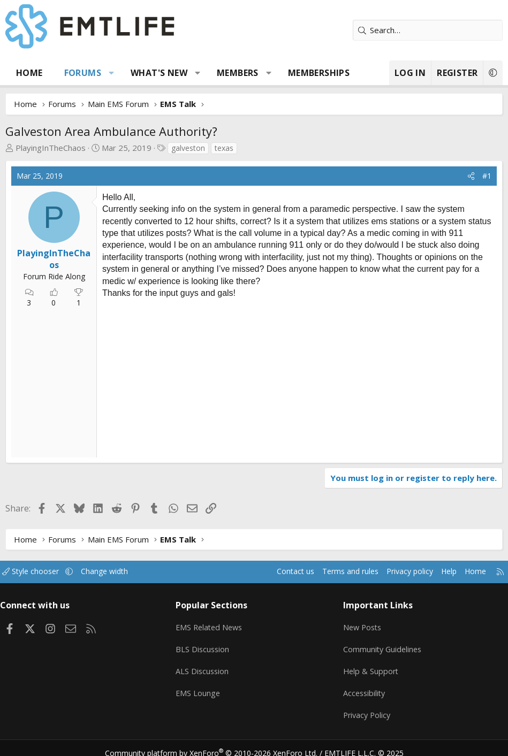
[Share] (471, 176)
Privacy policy (396, 571)
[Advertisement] (188, 377)
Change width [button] (118, 571)
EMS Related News (213, 624)
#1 (486, 176)
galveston (188, 148)
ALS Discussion (205, 666)
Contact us (274, 571)
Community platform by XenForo (218, 743)
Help (437, 571)
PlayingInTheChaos (51, 147)
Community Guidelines (381, 645)
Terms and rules (332, 571)
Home (29, 73)
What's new (159, 73)
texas (224, 148)
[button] (111, 72)
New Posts (361, 624)
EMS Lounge (201, 687)
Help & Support (369, 666)
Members (238, 73)
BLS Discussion (205, 645)
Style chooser (41, 571)
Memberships (319, 73)
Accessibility (363, 687)
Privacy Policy (366, 707)
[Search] (428, 30)
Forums (82, 73)
